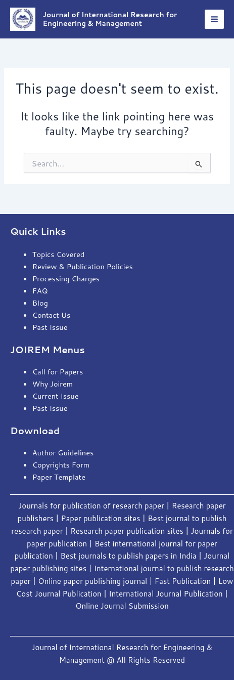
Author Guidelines (62, 452)
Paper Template (58, 477)
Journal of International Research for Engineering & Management (110, 18)
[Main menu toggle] (214, 19)
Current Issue (55, 396)
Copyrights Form (60, 464)
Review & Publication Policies (82, 266)
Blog (40, 303)
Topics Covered (58, 254)
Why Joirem (53, 383)
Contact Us (51, 315)
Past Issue (50, 327)
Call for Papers (57, 371)
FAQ (40, 290)
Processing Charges (66, 278)
